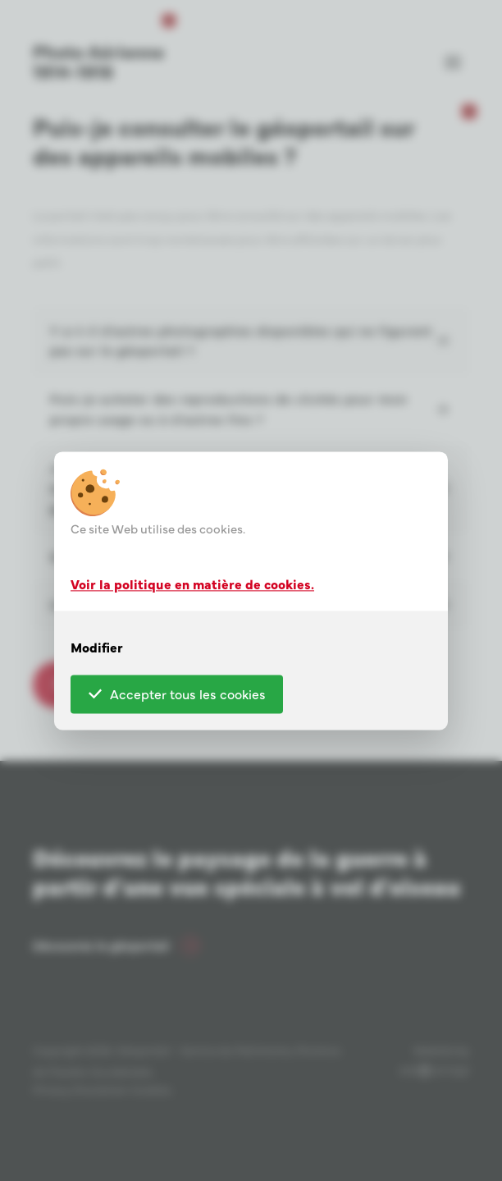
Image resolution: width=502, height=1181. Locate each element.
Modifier (97, 647)
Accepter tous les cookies (177, 693)
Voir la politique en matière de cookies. (192, 583)
